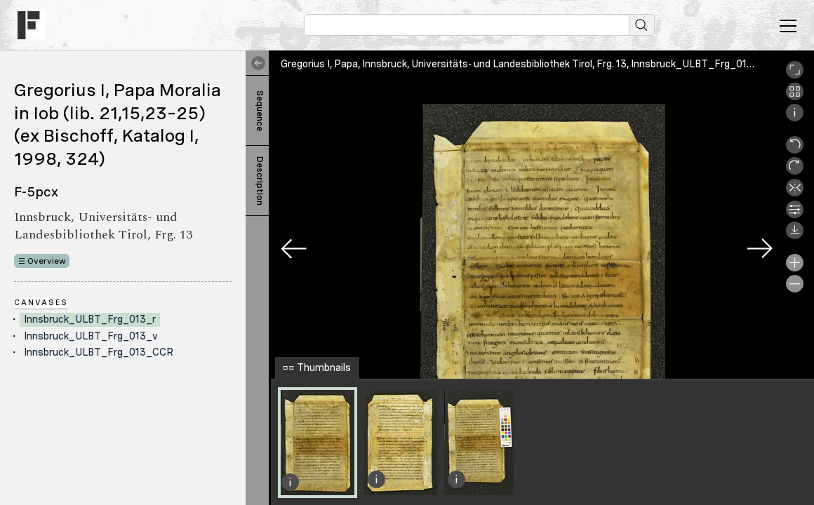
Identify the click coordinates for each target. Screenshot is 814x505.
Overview (46, 261)
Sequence (260, 110)
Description (260, 181)
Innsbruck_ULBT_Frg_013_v (91, 336)
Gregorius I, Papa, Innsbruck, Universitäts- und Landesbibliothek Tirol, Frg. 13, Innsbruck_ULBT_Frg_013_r (522, 63)
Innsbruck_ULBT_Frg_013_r (90, 319)
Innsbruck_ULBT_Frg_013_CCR (98, 352)
